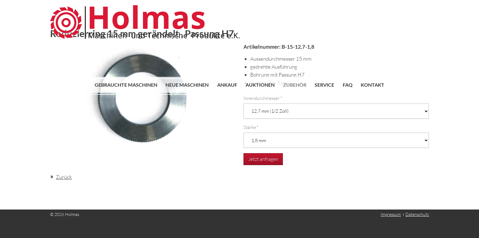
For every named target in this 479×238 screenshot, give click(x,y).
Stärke (250, 127)
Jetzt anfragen (263, 159)
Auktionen (260, 85)
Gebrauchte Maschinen (126, 85)
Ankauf (227, 85)
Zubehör (294, 85)
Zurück (64, 177)
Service (324, 85)
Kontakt (372, 85)
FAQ (348, 85)
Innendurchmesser (262, 98)
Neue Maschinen (187, 85)
